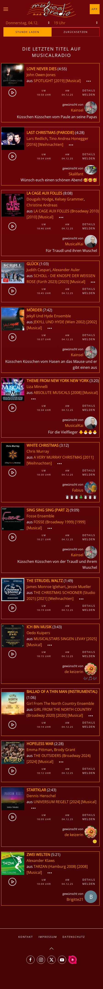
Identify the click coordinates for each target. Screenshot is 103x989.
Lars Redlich (37, 138)
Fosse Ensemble (40, 516)
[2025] (91, 638)
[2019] (59, 80)
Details (88, 90)
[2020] (61, 715)
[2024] (32, 761)
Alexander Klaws (41, 860)
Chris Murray (38, 451)
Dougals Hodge (40, 199)
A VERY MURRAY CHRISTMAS (58, 457)
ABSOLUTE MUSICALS (52, 392)
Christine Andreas (42, 205)
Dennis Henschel (41, 795)
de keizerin (74, 671)
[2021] (42, 598)
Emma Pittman (39, 749)
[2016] (32, 144)
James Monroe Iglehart (46, 586)
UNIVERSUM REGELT (52, 801)
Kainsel (77, 110)
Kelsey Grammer (69, 199)
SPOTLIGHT (44, 80)
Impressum (47, 936)
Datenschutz (73, 936)
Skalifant (76, 173)
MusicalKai (74, 243)
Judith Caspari (39, 269)
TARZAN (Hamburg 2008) (55, 866)
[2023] (63, 281)
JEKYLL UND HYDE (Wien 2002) (59, 321)
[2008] (76, 392)
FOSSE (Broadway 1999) (54, 521)
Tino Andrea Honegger (68, 138)
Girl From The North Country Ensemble (60, 703)
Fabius (77, 490)
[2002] (91, 321)
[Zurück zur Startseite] (51, 9)
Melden (88, 94)
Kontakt (25, 936)
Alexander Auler (66, 269)
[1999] (80, 521)
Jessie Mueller (79, 586)
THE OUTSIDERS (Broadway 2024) (62, 755)
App (95, 9)
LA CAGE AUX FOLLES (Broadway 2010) (66, 211)
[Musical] (73, 80)
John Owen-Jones (41, 74)
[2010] (32, 216)
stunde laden (27, 32)
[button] (5, 9)
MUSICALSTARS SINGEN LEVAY (60, 638)
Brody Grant (64, 749)
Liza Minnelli (37, 386)
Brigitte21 (75, 899)
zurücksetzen (76, 32)
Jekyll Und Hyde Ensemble (49, 315)
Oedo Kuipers (38, 632)
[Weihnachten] (50, 144)
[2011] (88, 457)
